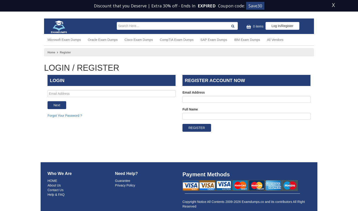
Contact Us (55, 190)
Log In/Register (282, 26)
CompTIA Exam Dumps (177, 40)
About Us (54, 185)
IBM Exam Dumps (247, 40)
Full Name (190, 109)
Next (57, 105)
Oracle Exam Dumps (103, 40)
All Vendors (275, 40)
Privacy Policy (125, 185)
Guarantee (122, 181)
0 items (254, 27)
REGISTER (196, 128)
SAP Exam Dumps (213, 40)
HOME (52, 181)
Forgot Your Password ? (65, 115)
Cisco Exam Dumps (139, 40)
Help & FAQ (56, 194)
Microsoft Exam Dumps (64, 40)
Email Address (193, 92)
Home (51, 52)
